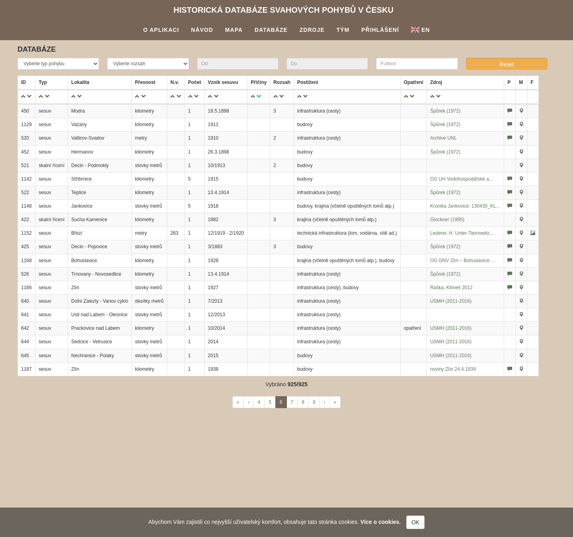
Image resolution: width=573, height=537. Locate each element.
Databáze (271, 30)
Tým (343, 30)
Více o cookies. (381, 522)
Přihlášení (380, 30)
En (420, 30)
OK (415, 522)
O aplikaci (161, 30)
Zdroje (312, 30)
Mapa (234, 30)
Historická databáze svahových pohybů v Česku (283, 10)
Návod (202, 30)
